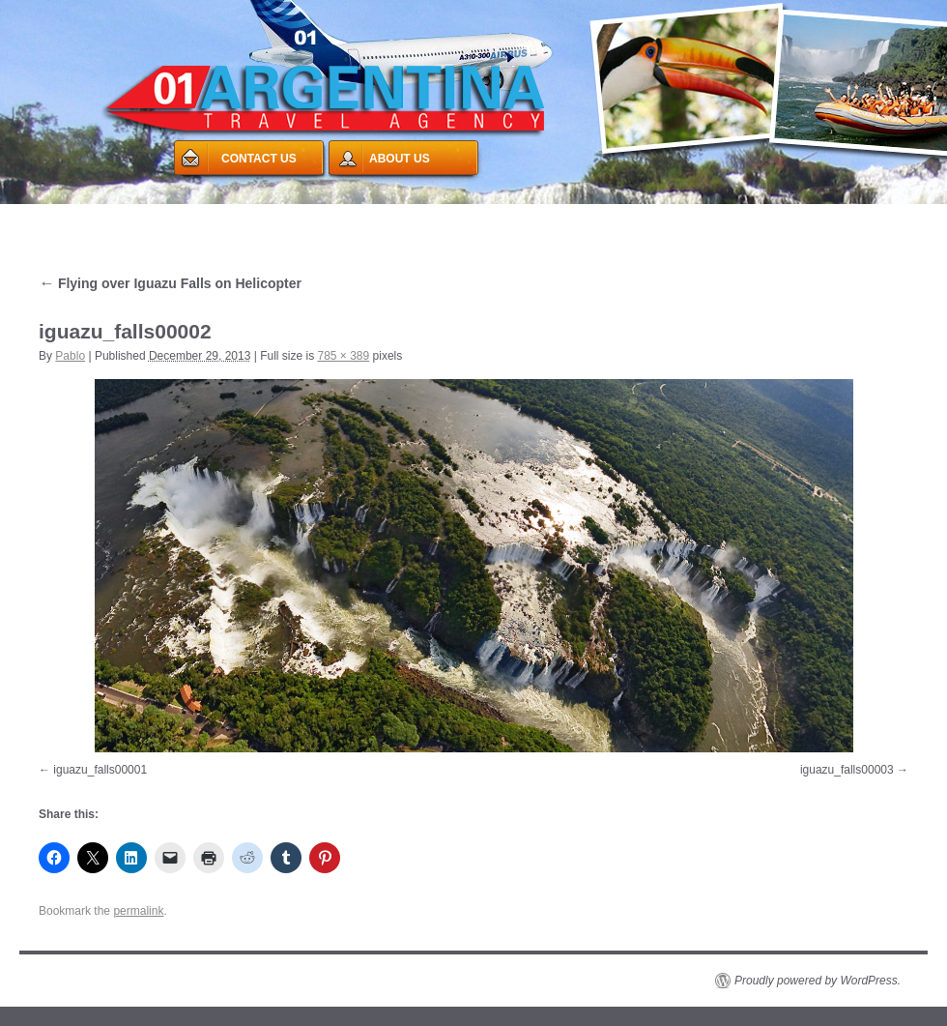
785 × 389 (344, 356)
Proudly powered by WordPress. (817, 980)
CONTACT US (259, 158)
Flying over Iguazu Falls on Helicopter (170, 283)
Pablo (70, 356)
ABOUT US (399, 158)
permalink (138, 911)
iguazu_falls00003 (847, 770)
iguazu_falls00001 (100, 770)
